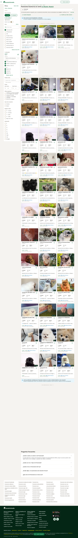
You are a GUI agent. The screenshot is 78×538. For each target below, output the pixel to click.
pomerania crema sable (65, 495)
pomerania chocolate (50, 497)
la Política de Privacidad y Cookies (16, 534)
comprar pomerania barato (24, 490)
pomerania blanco (22, 499)
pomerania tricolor (22, 501)
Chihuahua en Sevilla (31, 520)
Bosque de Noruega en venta (20, 515)
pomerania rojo (35, 486)
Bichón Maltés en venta (8, 516)
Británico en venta (19, 517)
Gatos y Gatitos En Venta (21, 512)
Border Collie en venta (8, 522)
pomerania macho (22, 484)
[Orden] (66, 15)
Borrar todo (16, 5)
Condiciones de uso (43, 521)
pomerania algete (8, 491)
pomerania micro (63, 491)
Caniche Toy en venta (8, 526)
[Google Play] (56, 512)
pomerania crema (35, 491)
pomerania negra (22, 491)
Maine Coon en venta (20, 523)
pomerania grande (50, 499)
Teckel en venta (7, 524)
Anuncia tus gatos (42, 527)
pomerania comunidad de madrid (10, 496)
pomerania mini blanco (64, 493)
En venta (7, 15)
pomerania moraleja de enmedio (25, 482)
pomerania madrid (8, 498)
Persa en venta (19, 525)
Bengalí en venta (19, 521)
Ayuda (40, 517)
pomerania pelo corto (23, 493)
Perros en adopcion (31, 527)
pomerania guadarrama (9, 500)
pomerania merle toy (64, 486)
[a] (15, 88)
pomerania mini (49, 495)
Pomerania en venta (8, 520)
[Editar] (18, 54)
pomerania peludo (50, 484)
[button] (29, 31)
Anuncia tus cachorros (43, 525)
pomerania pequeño (36, 488)
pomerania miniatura (36, 493)
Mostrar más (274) (15, 49)
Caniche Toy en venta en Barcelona (32, 525)
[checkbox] (5, 30)
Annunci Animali (38, 530)
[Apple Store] (56, 515)
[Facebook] (54, 519)
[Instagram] (57, 519)
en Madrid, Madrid (48, 6)
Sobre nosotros (42, 513)
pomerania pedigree (50, 493)
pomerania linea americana (51, 501)
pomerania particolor (36, 499)
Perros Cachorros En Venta (8, 512)
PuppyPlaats (24, 530)
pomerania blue (22, 497)
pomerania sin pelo (50, 488)
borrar (17, 24)
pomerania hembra (22, 486)
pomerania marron (50, 490)
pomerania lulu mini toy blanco (66, 482)
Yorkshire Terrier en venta (9, 518)
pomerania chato (35, 497)
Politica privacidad (42, 515)
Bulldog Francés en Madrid (32, 516)
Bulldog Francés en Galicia (32, 522)
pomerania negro (22, 495)
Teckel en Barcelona (31, 514)
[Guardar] (36, 39)
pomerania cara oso (64, 484)
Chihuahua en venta (8, 514)
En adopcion (14, 15)
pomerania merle (35, 501)
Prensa (40, 519)
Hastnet (19, 530)
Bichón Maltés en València (32, 518)
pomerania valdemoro (9, 484)
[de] (8, 88)
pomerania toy (35, 482)
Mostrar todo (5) (9, 75)
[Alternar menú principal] (1, 2)
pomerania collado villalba (10, 486)
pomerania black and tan (37, 490)
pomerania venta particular (37, 484)
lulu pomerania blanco (51, 486)
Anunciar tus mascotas (43, 523)
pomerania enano (49, 491)
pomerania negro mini (23, 488)
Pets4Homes (14, 530)
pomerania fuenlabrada (9, 482)
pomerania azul (49, 482)
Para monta (8, 17)
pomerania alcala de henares (10, 493)
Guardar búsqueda (26, 14)
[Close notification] (73, 18)
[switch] (11, 22)
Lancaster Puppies (46, 530)
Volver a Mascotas (8, 8)
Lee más (72, 12)
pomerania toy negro (64, 488)
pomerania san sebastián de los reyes (11, 489)
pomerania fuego (63, 490)
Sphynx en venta (19, 519)
